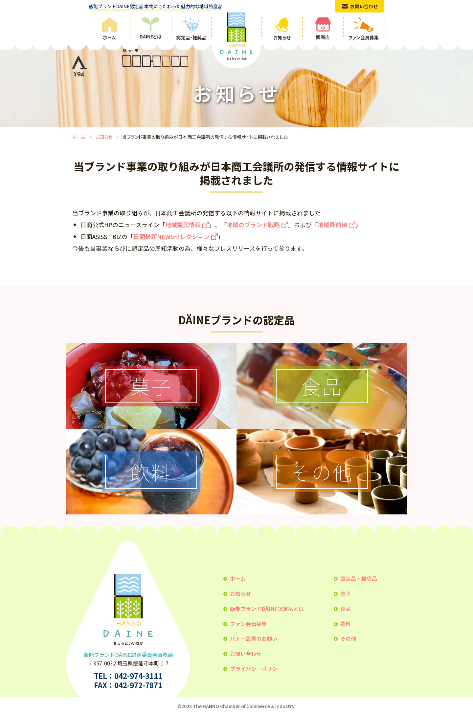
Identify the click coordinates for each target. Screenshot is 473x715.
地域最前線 (332, 224)
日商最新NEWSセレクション (171, 236)
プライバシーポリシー (256, 669)
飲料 (345, 624)
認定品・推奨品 (358, 578)
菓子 (345, 593)
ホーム (78, 137)
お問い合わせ (245, 654)
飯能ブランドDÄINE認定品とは (267, 609)
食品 (345, 609)
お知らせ (103, 137)
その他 (348, 638)
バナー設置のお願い (253, 638)
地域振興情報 (183, 224)
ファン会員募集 (248, 624)
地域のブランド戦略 (253, 224)
